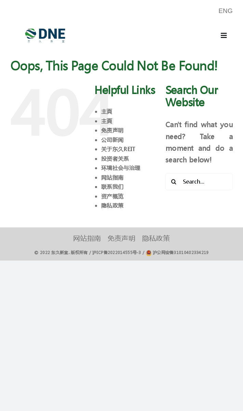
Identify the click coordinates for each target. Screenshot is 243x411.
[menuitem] (225, 11)
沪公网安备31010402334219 (181, 252)
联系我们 (112, 186)
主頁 (106, 111)
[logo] (45, 25)
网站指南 (112, 177)
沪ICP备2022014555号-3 (116, 252)
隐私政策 (112, 205)
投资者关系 (115, 158)
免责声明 (112, 130)
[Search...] (199, 181)
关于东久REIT (118, 149)
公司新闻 (112, 139)
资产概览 (112, 196)
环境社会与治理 (120, 167)
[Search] (174, 181)
